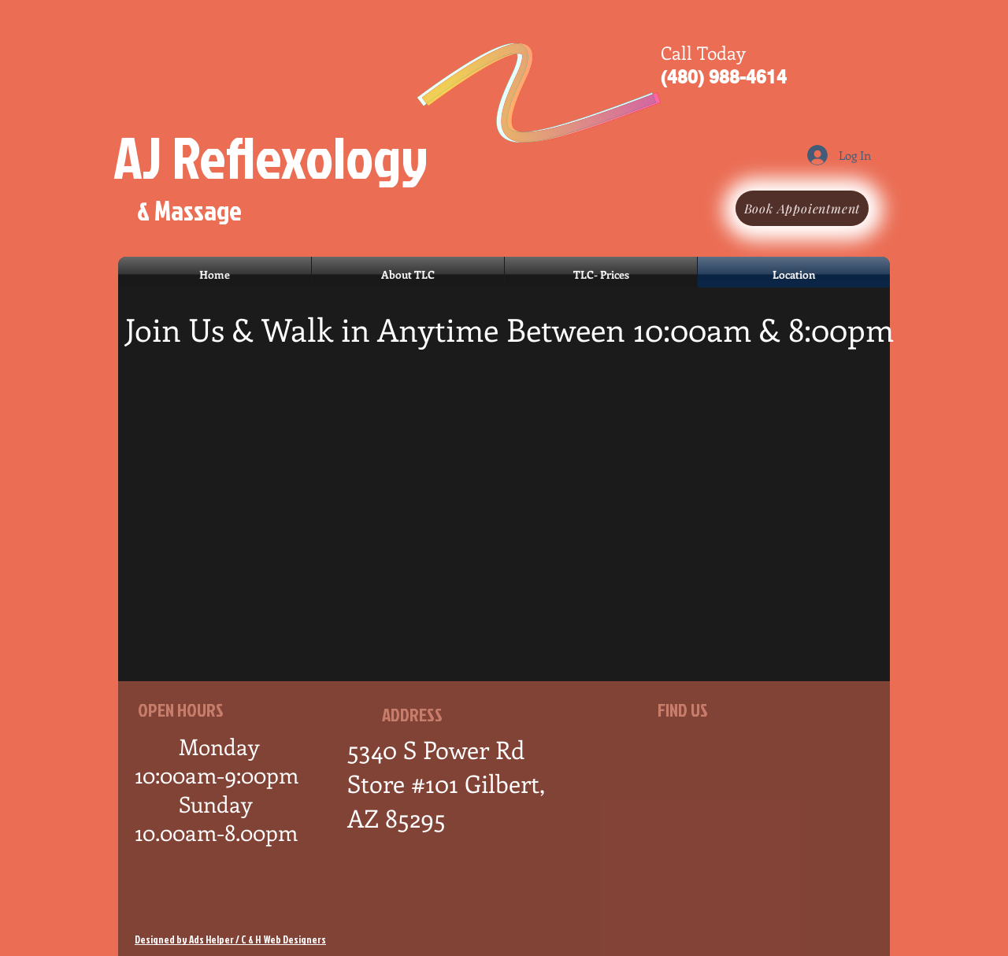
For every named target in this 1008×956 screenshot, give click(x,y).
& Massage (189, 210)
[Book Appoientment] (802, 208)
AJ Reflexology (270, 156)
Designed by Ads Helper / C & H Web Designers (230, 939)
